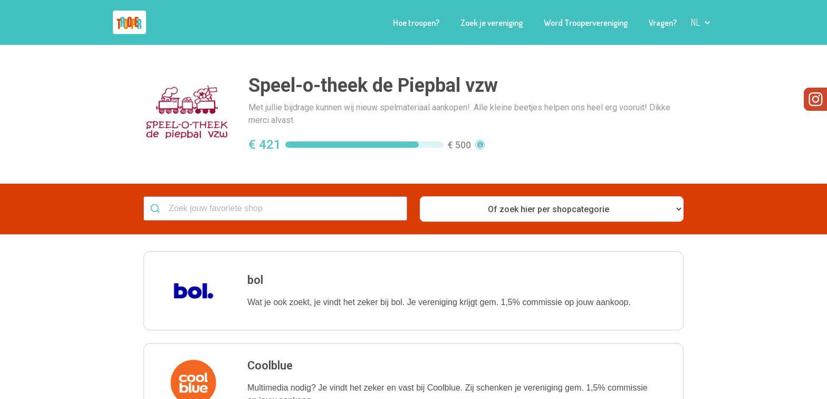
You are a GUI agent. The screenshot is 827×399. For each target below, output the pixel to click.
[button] (700, 22)
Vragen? (663, 22)
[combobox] (275, 208)
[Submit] (156, 208)
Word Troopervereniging (586, 22)
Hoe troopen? (416, 22)
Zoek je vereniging (491, 22)
